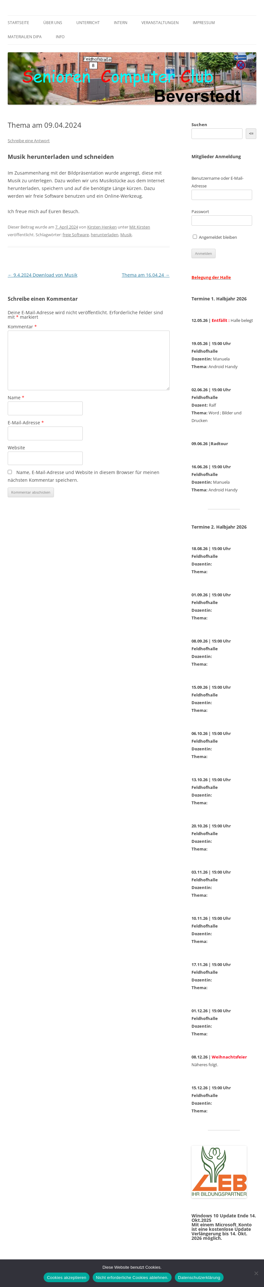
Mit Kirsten (139, 227)
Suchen (199, 124)
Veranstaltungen (160, 22)
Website (16, 448)
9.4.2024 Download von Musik (42, 275)
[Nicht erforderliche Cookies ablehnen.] (256, 1273)
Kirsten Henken (102, 227)
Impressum (204, 22)
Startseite (18, 22)
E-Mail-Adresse (26, 422)
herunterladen (104, 235)
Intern (120, 22)
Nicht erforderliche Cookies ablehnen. (132, 1277)
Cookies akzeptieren (66, 1277)
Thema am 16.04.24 (146, 275)
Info (60, 36)
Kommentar (22, 327)
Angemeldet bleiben (215, 237)
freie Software (76, 235)
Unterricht (88, 22)
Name (16, 397)
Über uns (52, 22)
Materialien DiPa (25, 36)
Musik (126, 235)
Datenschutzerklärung (199, 1277)
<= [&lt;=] (251, 133)
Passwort (200, 211)
